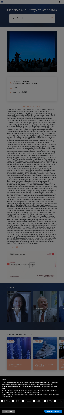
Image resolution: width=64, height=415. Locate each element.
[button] (61, 379)
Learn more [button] (8, 411)
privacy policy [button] (52, 382)
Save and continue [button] (53, 411)
